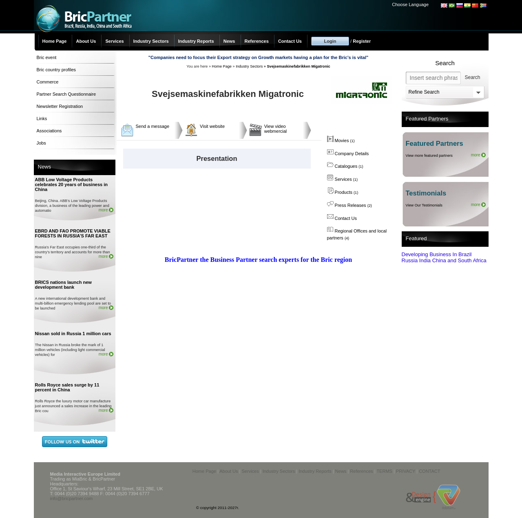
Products (342, 192)
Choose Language (410, 4)
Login (330, 41)
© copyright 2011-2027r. (217, 507)
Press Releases (349, 205)
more (103, 210)
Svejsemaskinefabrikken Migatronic (298, 66)
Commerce (48, 81)
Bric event (47, 57)
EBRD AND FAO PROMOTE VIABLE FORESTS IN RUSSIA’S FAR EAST (73, 233)
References (257, 41)
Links (42, 118)
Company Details (348, 153)
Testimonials (426, 193)
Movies (341, 140)
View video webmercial (275, 129)
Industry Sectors (151, 41)
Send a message (153, 126)
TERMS (384, 471)
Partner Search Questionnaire (66, 94)
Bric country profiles (56, 69)
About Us (86, 41)
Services (114, 41)
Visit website (212, 126)
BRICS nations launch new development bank (63, 285)
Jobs (41, 142)
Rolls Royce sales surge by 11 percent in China (67, 387)
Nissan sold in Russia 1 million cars (73, 333)
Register (362, 41)
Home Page (54, 41)
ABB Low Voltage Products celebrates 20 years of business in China (71, 184)
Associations (49, 130)
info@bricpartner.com (71, 498)
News (229, 41)
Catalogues (345, 166)
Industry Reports (196, 41)
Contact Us (290, 41)
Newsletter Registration (60, 106)
